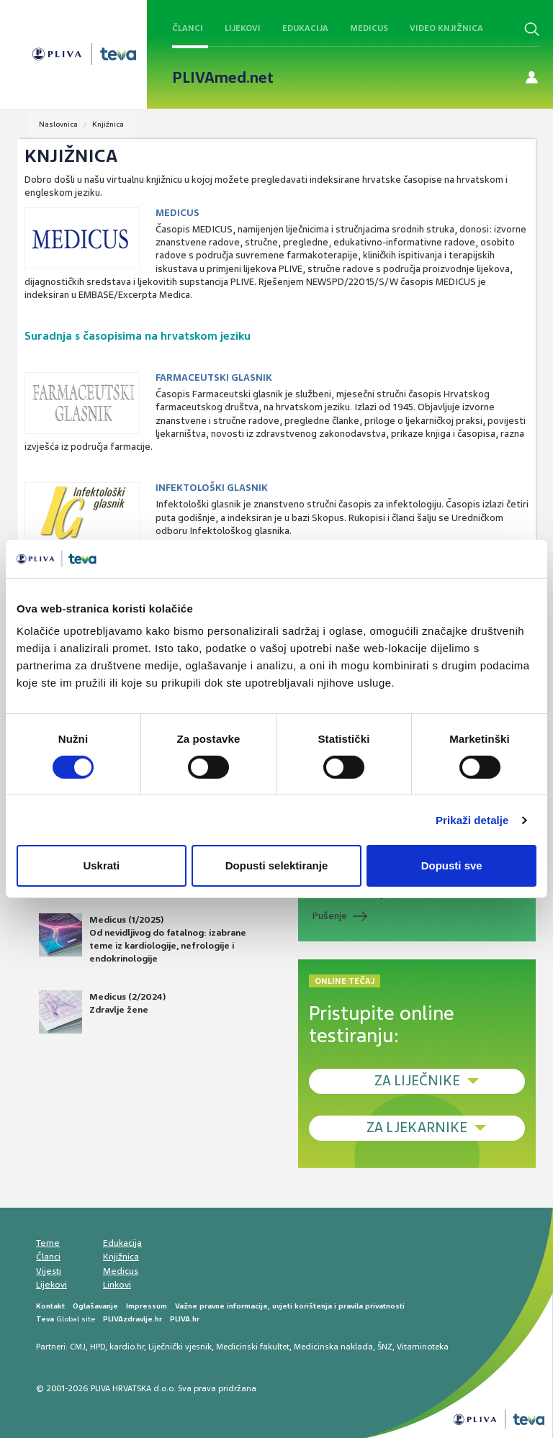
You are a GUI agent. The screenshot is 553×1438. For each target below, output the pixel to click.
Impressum (146, 1306)
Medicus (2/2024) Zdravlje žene (102, 1012)
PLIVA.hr (184, 1319)
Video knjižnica (446, 28)
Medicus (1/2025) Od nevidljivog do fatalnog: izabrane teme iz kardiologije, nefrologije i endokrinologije (142, 939)
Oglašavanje (95, 1306)
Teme (48, 1243)
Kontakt (50, 1306)
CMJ (78, 1347)
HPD (97, 1347)
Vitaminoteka (423, 1347)
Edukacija (305, 28)
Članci (187, 28)
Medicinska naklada (333, 1347)
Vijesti (48, 1271)
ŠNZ (384, 1347)
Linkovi (117, 1284)
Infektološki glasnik (212, 487)
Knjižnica (108, 124)
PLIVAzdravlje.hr (132, 1319)
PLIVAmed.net (223, 77)
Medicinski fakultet (252, 1347)
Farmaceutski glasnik (214, 377)
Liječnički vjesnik (180, 1347)
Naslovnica (58, 124)
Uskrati (101, 865)
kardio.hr (126, 1347)
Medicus (369, 28)
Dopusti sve (451, 865)
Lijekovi (243, 28)
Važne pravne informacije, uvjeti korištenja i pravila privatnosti (290, 1306)
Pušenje (330, 916)
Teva (45, 1319)
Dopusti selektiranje (276, 865)
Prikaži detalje (472, 820)
